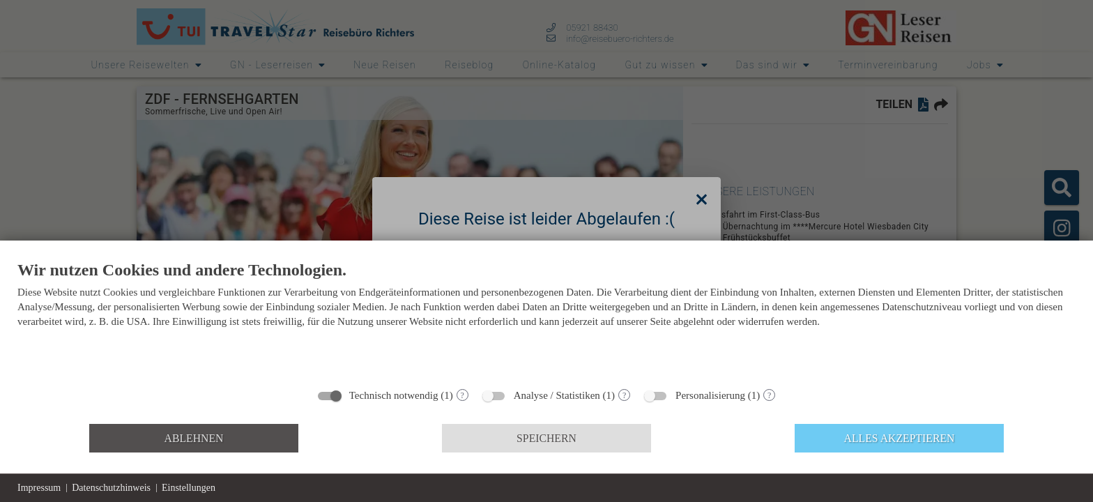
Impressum (39, 487)
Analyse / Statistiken (557, 395)
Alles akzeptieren (899, 438)
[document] (546, 319)
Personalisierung (710, 395)
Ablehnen (194, 438)
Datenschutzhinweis (111, 487)
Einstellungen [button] (188, 487)
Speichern (546, 438)
